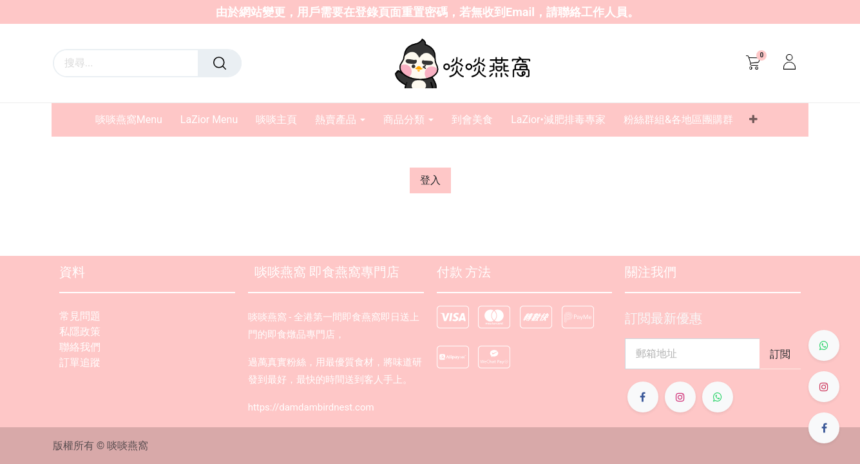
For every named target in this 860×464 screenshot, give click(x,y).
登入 (430, 180)
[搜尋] (220, 63)
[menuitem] (133, 119)
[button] (753, 120)
